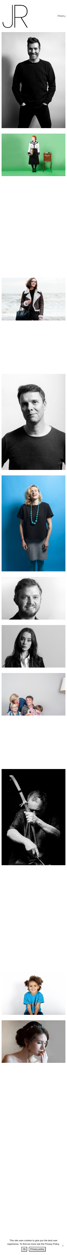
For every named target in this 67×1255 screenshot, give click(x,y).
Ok (24, 1249)
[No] (62, 1245)
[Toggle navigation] (61, 16)
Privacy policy (37, 1249)
